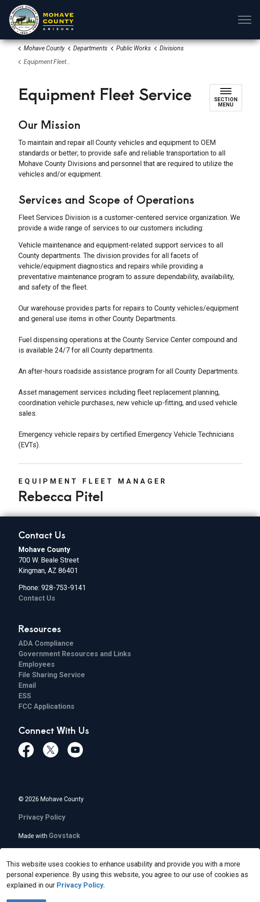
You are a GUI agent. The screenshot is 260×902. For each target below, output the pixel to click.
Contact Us (36, 598)
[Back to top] (130, 877)
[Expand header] (245, 19)
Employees (36, 664)
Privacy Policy (41, 817)
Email (27, 685)
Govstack (64, 835)
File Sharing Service (51, 675)
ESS (24, 696)
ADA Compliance (46, 643)
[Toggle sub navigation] (226, 97)
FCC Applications (46, 706)
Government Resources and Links (74, 654)
